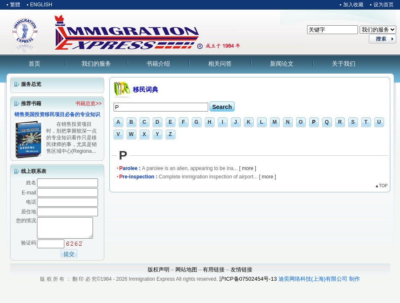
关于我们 (343, 63)
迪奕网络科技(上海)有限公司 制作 (319, 282)
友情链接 (241, 273)
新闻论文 (282, 63)
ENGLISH (41, 5)
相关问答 (220, 63)
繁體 (15, 5)
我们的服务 (96, 63)
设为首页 (384, 5)
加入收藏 (353, 5)
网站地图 (186, 273)
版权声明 (159, 273)
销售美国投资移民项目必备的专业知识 (57, 114)
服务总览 (31, 84)
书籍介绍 (158, 63)
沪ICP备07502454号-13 (248, 282)
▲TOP (381, 185)
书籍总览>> (88, 103)
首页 (34, 63)
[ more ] (247, 168)
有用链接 (214, 273)
